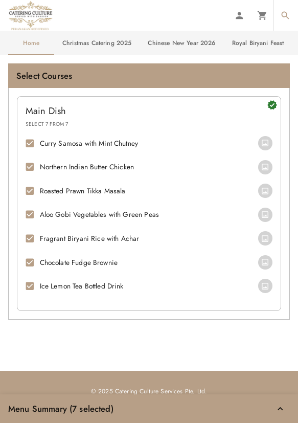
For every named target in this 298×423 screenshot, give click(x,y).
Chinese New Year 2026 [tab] (181, 43)
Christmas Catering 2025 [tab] (96, 43)
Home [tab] (31, 43)
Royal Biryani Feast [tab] (258, 43)
